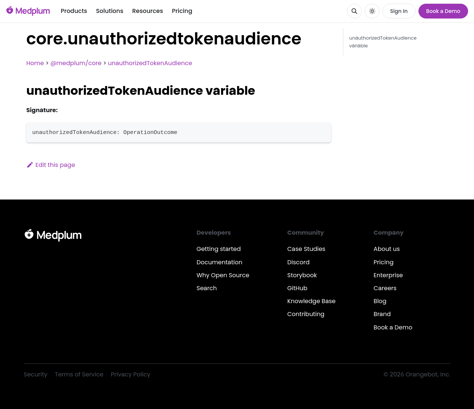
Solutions (109, 11)
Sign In (399, 11)
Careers (385, 288)
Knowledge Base (311, 301)
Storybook (302, 275)
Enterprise (388, 275)
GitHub (297, 288)
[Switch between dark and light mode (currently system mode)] (372, 11)
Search (207, 288)
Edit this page (50, 165)
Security (35, 374)
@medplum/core (75, 63)
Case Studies (306, 249)
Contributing (305, 314)
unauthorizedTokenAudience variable (383, 42)
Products (74, 11)
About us (387, 249)
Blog (380, 301)
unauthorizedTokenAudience (150, 63)
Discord (298, 262)
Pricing (182, 11)
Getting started (219, 249)
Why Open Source (223, 275)
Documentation (220, 262)
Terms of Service (79, 374)
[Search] (354, 11)
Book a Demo (443, 11)
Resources (147, 11)
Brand (382, 314)
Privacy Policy (130, 374)
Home (35, 63)
